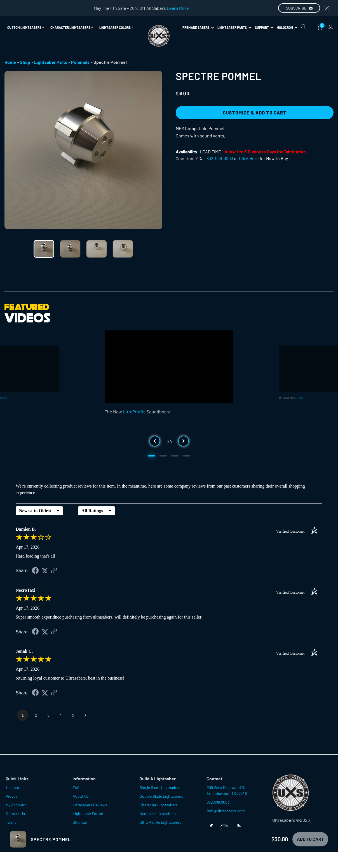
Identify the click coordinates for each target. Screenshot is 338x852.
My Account (16, 804)
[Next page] (85, 715)
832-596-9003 (219, 158)
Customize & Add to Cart (255, 112)
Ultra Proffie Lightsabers (160, 822)
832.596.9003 (218, 802)
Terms (11, 822)
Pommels (80, 62)
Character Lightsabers (159, 804)
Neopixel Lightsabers (158, 813)
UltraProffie (134, 411)
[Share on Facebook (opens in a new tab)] (35, 571)
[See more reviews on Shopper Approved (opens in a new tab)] (54, 570)
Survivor (299, 397)
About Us (81, 796)
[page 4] (60, 715)
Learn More (178, 8)
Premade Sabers (198, 27)
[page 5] (73, 715)
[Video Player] (169, 366)
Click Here (249, 158)
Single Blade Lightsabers (161, 787)
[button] (26, 27)
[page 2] (36, 715)
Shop (25, 62)
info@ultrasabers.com (226, 810)
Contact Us (15, 813)
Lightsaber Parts (234, 27)
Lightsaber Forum (88, 813)
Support (264, 27)
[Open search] (303, 27)
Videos (12, 796)
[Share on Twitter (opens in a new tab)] (44, 570)
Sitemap (80, 822)
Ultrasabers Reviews (90, 804)
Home (10, 62)
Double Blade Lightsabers (161, 796)
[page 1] (22, 715)
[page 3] (48, 715)
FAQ (76, 787)
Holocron (287, 27)
